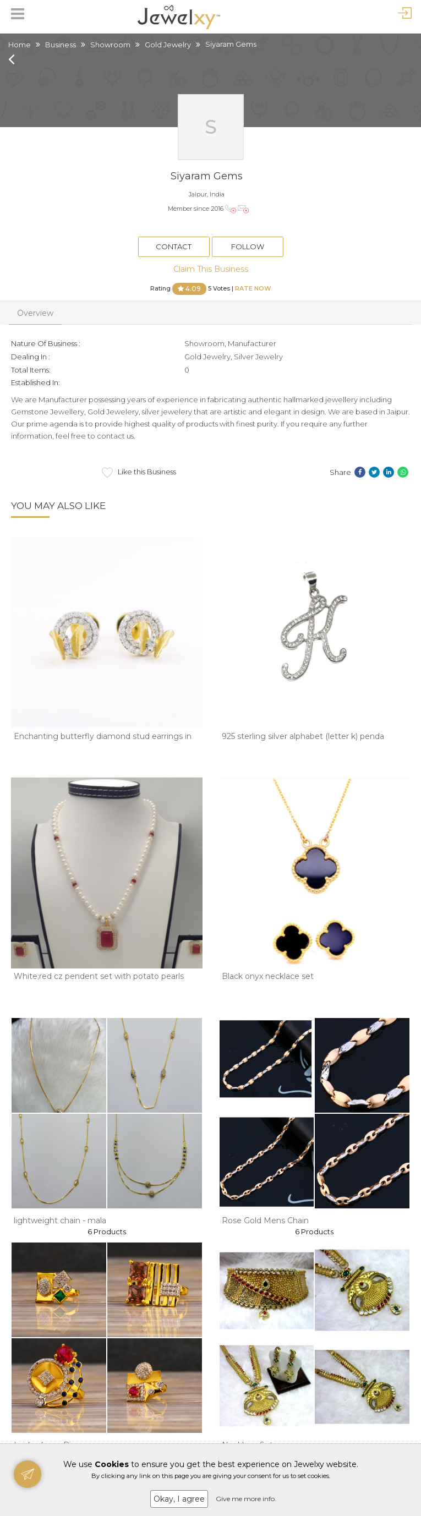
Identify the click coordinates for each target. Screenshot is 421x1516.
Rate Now (253, 288)
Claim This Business (210, 269)
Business (60, 44)
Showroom (110, 44)
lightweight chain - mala (60, 1220)
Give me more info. (246, 1499)
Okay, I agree (179, 1499)
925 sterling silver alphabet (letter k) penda (303, 736)
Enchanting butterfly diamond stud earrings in (103, 736)
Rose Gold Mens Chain (265, 1220)
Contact (174, 246)
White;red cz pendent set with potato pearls (99, 976)
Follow (247, 246)
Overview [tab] (35, 313)
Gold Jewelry (168, 44)
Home (19, 44)
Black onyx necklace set (268, 976)
